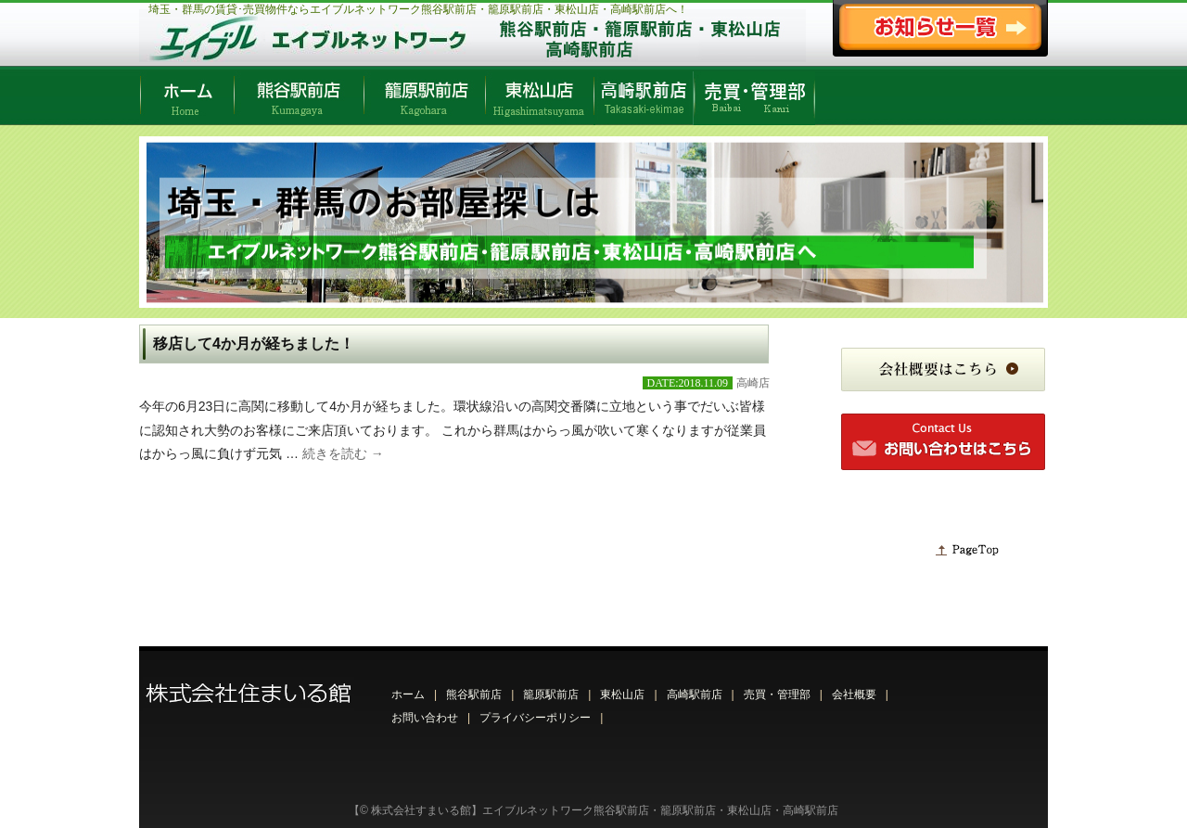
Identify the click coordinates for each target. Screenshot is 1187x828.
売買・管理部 (777, 694)
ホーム (408, 694)
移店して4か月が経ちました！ (253, 343)
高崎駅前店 (694, 694)
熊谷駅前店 (474, 694)
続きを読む (343, 453)
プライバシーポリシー (535, 717)
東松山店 (622, 694)
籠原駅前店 (551, 694)
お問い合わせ (424, 717)
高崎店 (753, 382)
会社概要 (854, 694)
